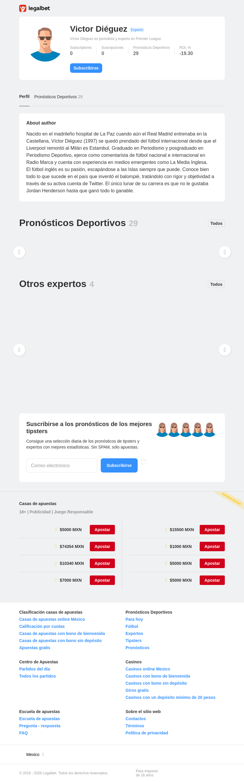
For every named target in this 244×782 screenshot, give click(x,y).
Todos (216, 223)
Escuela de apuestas (39, 718)
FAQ (23, 733)
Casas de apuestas (37, 503)
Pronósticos (137, 647)
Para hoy (134, 619)
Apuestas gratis (34, 647)
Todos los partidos (37, 676)
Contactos (136, 718)
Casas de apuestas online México (52, 619)
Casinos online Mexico (148, 669)
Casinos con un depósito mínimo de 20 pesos (170, 697)
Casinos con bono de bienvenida (158, 676)
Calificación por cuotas (42, 626)
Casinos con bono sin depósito (156, 683)
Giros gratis (137, 690)
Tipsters (133, 640)
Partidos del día (34, 669)
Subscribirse (86, 68)
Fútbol (132, 626)
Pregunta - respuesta (39, 725)
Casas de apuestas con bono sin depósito (60, 640)
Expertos (134, 633)
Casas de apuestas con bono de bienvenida (62, 633)
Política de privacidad (147, 733)
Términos (135, 725)
